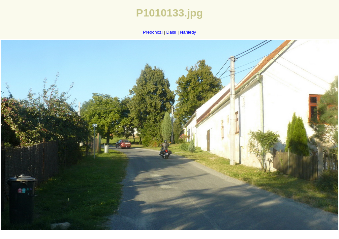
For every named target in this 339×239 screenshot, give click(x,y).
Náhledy (188, 32)
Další (171, 32)
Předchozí (153, 32)
